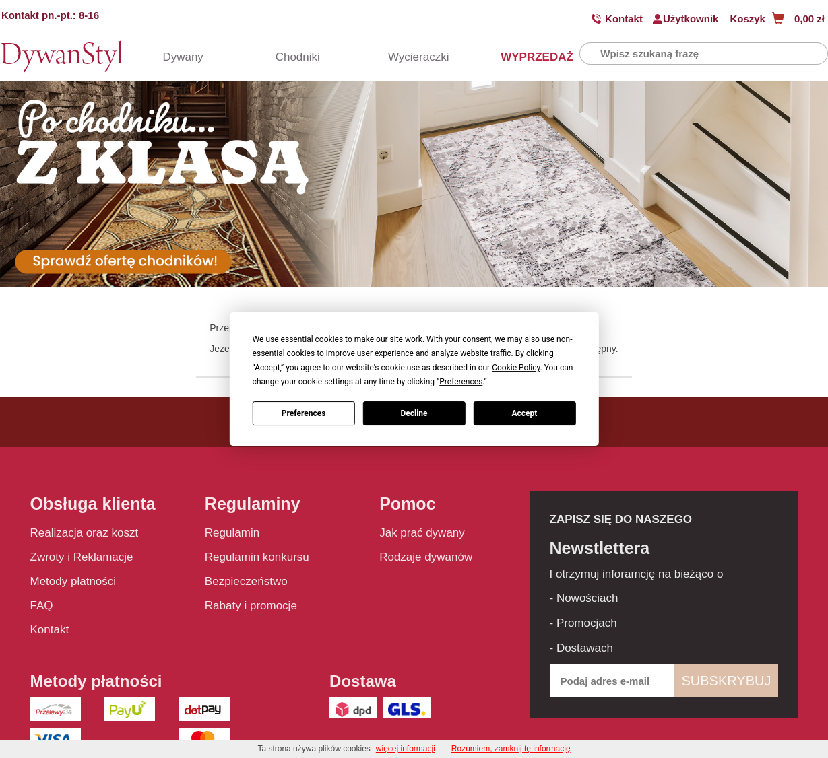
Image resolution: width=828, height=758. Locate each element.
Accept (524, 413)
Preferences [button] (460, 381)
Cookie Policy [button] (516, 367)
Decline (413, 413)
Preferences (304, 413)
